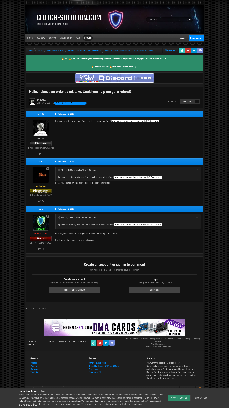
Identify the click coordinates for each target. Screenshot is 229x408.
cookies (106, 401)
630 (41, 249)
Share (172, 101)
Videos (33, 366)
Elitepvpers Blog (95, 372)
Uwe (41, 209)
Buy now (41, 38)
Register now (196, 38)
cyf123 (41, 114)
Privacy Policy (32, 341)
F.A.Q (78, 38)
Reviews (34, 369)
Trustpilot (34, 372)
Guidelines (82, 401)
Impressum (50, 341)
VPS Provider (94, 369)
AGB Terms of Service (77, 341)
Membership (66, 38)
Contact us (62, 341)
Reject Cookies (200, 398)
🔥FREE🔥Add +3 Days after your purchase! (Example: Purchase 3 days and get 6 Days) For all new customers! (112, 59)
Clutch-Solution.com (134, 339)
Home (30, 38)
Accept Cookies (178, 398)
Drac (41, 161)
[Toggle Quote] (59, 170)
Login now (154, 290)
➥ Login (182, 38)
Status (52, 38)
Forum (87, 38)
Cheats (33, 363)
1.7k (41, 201)
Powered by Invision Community (158, 347)
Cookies (30, 344)
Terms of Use (64, 401)
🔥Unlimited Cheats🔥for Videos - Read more (112, 67)
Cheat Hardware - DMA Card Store (103, 366)
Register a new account (74, 290)
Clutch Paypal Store (97, 363)
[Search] (160, 19)
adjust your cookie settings (31, 404)
